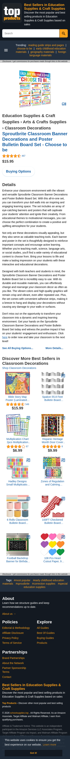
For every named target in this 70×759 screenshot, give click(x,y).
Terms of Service (12, 642)
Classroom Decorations (28, 128)
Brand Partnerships (13, 658)
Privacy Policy (10, 637)
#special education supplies (46, 585)
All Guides (43, 627)
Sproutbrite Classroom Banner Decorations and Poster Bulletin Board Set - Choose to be (34, 141)
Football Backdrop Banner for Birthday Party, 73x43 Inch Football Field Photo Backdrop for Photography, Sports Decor (17, 560)
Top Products (9, 703)
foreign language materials (47, 53)
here (4, 337)
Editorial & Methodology (16, 627)
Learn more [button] (49, 744)
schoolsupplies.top (19, 713)
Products (42, 642)
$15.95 (8, 161)
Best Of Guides (46, 632)
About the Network (13, 663)
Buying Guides (45, 637)
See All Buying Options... (17, 348)
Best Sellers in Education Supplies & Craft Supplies (44, 6)
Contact (6, 676)
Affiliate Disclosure (13, 632)
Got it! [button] (33, 753)
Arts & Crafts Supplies (44, 122)
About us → (9, 613)
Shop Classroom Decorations (19, 367)
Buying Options (18, 171)
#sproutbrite (22, 583)
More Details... (54, 348)
